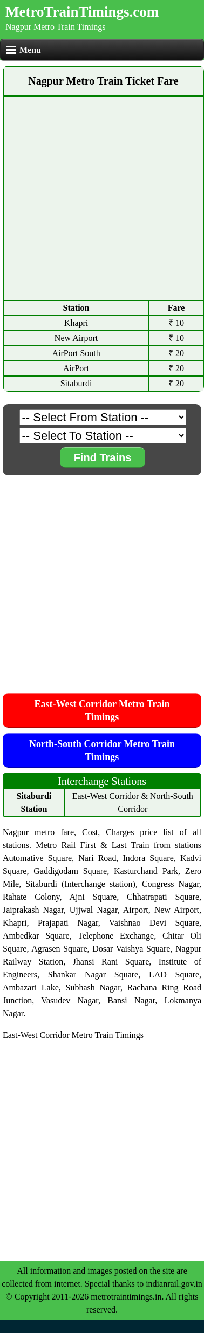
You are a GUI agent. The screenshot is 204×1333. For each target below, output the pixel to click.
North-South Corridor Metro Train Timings (102, 750)
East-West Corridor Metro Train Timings (101, 710)
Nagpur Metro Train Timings (55, 26)
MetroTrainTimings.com (82, 12)
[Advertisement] (101, 198)
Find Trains (103, 457)
